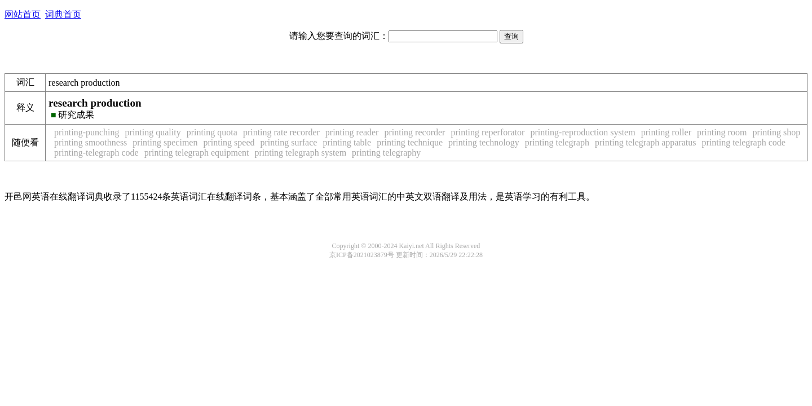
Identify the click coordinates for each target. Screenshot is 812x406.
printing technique (410, 142)
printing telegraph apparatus (645, 142)
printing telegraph (557, 142)
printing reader (352, 132)
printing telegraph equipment (196, 152)
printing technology (483, 142)
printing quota (212, 132)
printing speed (228, 142)
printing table (347, 142)
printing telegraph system (300, 152)
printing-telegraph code (96, 152)
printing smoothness (90, 142)
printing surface (289, 142)
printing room (722, 132)
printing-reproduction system (582, 132)
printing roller (666, 132)
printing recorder (414, 132)
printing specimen (165, 142)
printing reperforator (487, 132)
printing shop (776, 132)
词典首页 (63, 14)
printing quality (153, 132)
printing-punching (87, 132)
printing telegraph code (743, 142)
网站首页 (23, 14)
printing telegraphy (386, 152)
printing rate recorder (281, 132)
